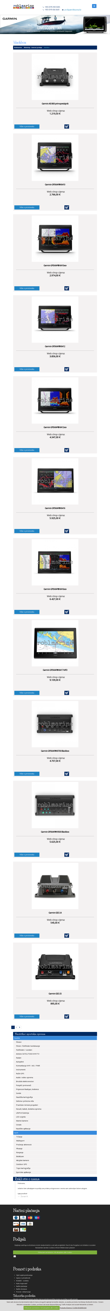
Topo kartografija (23, 1168)
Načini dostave (20, 1289)
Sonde (18, 1093)
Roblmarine (18, 47)
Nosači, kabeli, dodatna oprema (28, 1109)
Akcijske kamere (22, 1160)
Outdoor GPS (21, 1164)
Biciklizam (20, 1156)
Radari (18, 1058)
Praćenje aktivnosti (23, 1144)
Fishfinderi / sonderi (24, 1050)
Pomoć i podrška (27, 1268)
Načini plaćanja (20, 1286)
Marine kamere (22, 1121)
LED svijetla (21, 1117)
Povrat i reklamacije (22, 1292)
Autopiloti (20, 1062)
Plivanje (19, 1148)
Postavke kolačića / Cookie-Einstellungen (73, 1308)
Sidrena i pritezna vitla (25, 1101)
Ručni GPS (20, 1073)
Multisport (20, 1140)
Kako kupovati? (20, 1283)
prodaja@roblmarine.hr (72, 10)
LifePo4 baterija (22, 1113)
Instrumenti (20, 1069)
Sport (16, 1133)
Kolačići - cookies (21, 1281)
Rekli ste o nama (27, 1178)
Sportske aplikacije (23, 1172)
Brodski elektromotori (25, 1081)
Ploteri (18, 1042)
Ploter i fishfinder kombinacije (28, 1046)
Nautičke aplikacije (23, 1128)
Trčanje (19, 1137)
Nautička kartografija (24, 1097)
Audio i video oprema (24, 1077)
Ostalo (18, 1124)
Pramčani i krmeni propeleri (27, 1105)
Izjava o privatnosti (22, 1278)
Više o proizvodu (27, 126)
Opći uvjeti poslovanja (23, 1275)
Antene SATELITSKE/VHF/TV (27, 1054)
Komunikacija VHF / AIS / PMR (28, 1065)
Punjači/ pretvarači (23, 1085)
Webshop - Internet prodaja (33, 47)
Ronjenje (19, 1152)
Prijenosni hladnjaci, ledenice (27, 1089)
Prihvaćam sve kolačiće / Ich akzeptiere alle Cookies (55, 1252)
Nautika (17, 1038)
